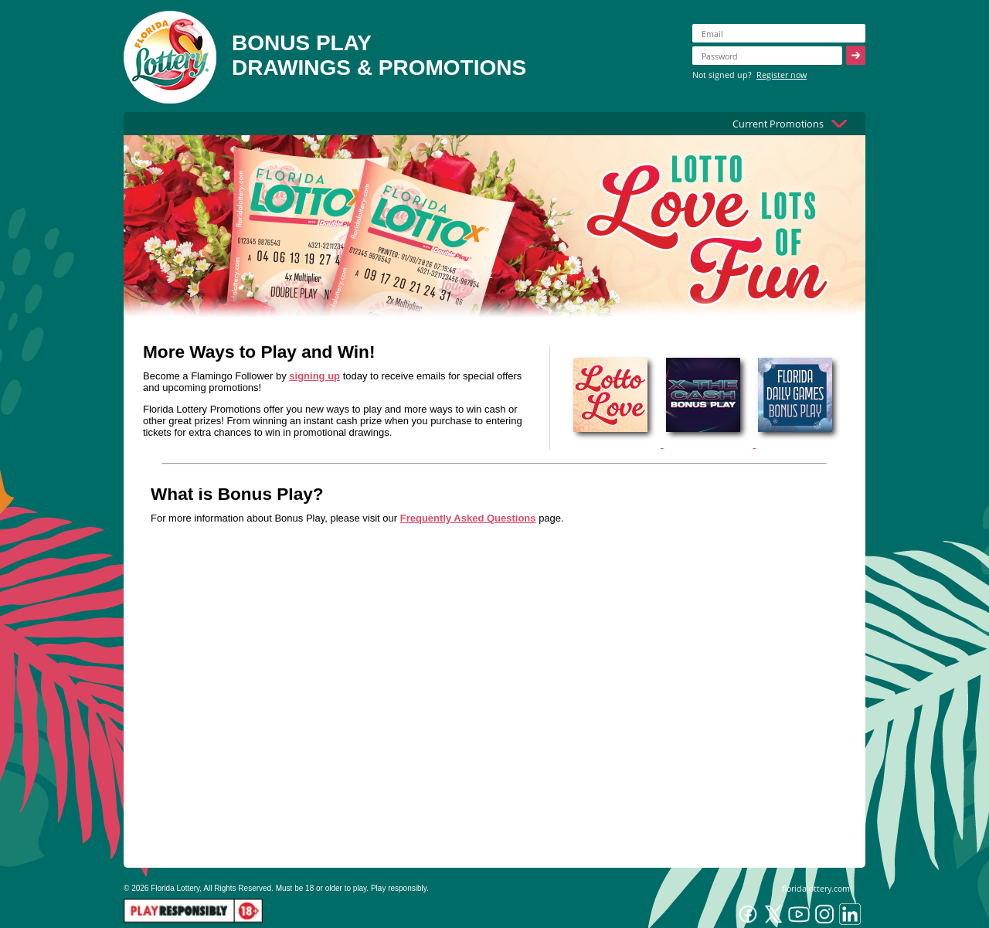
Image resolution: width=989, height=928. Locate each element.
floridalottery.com (816, 888)
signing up (314, 376)
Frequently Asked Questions (468, 518)
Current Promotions (778, 123)
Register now (781, 74)
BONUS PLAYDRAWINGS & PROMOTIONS (379, 55)
